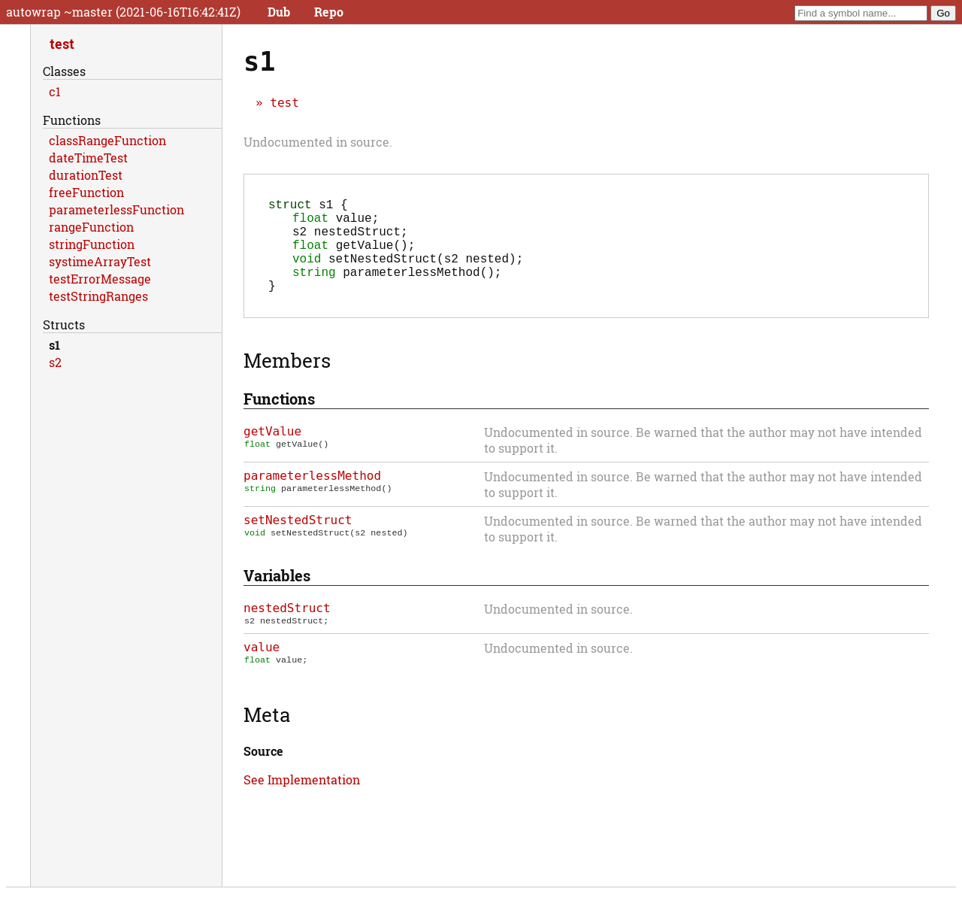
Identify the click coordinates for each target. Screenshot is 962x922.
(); (353, 256)
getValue (272, 452)
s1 (54, 345)
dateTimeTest (88, 157)
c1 (55, 91)
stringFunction (92, 244)
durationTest (86, 175)
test (284, 103)
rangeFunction (91, 227)
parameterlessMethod (312, 497)
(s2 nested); (407, 273)
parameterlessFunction (116, 209)
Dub (279, 12)
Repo (328, 12)
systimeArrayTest (100, 261)
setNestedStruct (298, 541)
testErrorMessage (100, 279)
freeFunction (86, 192)
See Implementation (302, 803)
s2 (55, 362)
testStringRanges (98, 296)
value (262, 670)
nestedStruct (287, 629)
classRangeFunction (107, 140)
